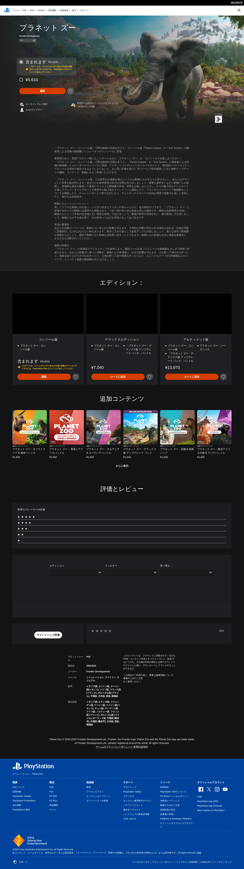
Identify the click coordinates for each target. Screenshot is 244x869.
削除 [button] (221, 631)
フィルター (111, 565)
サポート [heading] (128, 782)
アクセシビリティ (95, 791)
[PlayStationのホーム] (7, 10)
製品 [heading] (51, 782)
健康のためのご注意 (133, 678)
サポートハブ (129, 787)
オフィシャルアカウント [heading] (211, 782)
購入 (74, 10)
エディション (56, 565)
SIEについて (18, 787)
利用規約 (164, 787)
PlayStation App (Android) (209, 806)
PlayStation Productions (24, 800)
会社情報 (16, 805)
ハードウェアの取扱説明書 (136, 814)
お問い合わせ (129, 818)
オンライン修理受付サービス (137, 800)
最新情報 (64, 10)
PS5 (24, 10)
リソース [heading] (165, 782)
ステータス (128, 796)
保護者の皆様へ (167, 814)
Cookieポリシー (208, 862)
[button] (48, 635)
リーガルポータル (140, 862)
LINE (199, 797)
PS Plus (41, 10)
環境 (88, 787)
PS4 (32, 10)
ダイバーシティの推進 (97, 800)
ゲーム (16, 10)
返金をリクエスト (132, 809)
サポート (84, 10)
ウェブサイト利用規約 (187, 862)
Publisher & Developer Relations (176, 818)
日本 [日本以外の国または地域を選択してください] (20, 862)
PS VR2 (53, 796)
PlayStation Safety (132, 791)
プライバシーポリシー (163, 862)
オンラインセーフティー (98, 796)
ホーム (15, 774)
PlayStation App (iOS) (207, 801)
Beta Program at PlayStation (211, 810)
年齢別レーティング (170, 800)
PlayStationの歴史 (21, 809)
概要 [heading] (14, 782)
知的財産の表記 (167, 809)
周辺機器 (52, 10)
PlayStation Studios (21, 796)
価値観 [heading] (90, 782)
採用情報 (16, 791)
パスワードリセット (133, 805)
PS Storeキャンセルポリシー (174, 796)
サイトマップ (225, 862)
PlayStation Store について (173, 791)
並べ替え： (166, 565)
